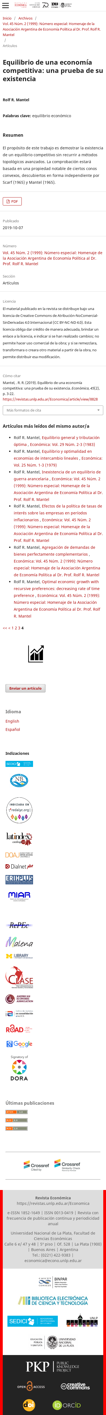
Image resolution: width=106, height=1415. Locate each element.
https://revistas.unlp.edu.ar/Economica (53, 1203)
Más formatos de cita (24, 410)
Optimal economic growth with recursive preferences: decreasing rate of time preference (57, 588)
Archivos (25, 18)
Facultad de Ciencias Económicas (64, 1235)
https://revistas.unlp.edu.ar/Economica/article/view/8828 (50, 399)
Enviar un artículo (25, 688)
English (12, 721)
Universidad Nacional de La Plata (41, 1233)
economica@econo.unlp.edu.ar (53, 1260)
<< (5, 627)
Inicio (7, 18)
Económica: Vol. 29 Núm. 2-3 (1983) (62, 444)
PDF (14, 201)
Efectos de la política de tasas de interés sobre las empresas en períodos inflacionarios (58, 512)
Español (13, 729)
